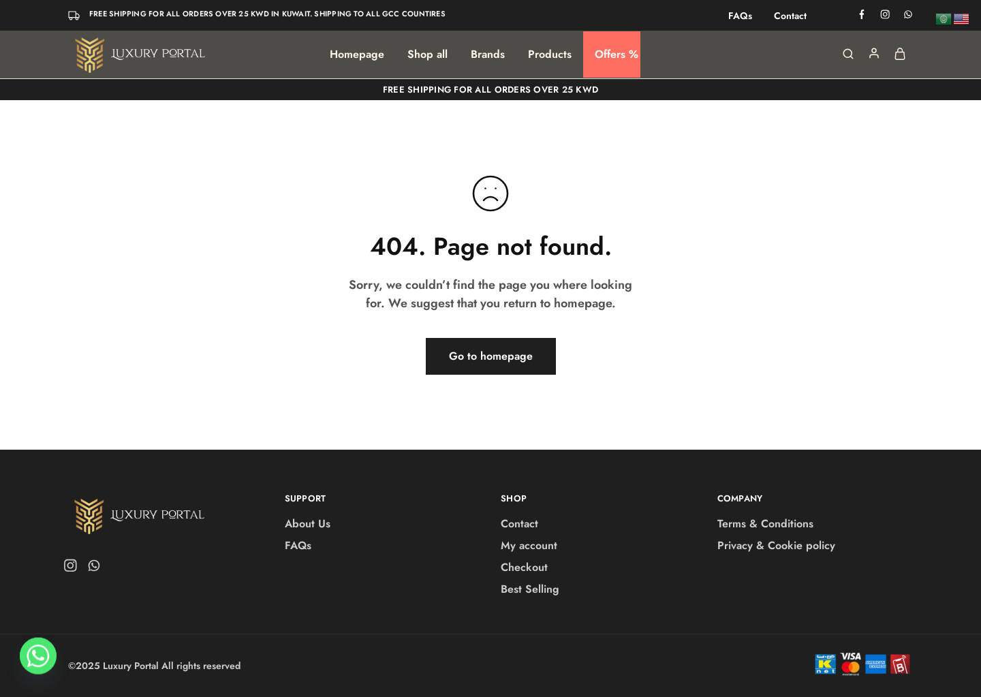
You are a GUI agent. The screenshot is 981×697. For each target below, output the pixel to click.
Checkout (524, 567)
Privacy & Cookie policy (776, 545)
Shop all (427, 54)
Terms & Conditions (765, 523)
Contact (790, 15)
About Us (307, 523)
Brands (488, 54)
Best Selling (530, 589)
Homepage (357, 54)
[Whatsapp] (38, 661)
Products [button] (550, 54)
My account (529, 545)
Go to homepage (491, 356)
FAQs (740, 15)
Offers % (616, 54)
